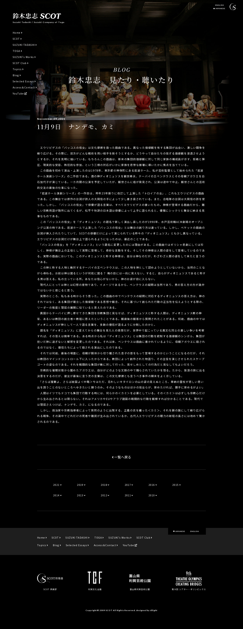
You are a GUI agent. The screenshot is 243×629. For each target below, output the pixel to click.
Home (17, 32)
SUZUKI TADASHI (24, 45)
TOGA (16, 51)
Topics (17, 69)
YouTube (18, 93)
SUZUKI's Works (23, 57)
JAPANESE (220, 8)
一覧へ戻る (121, 457)
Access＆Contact (24, 87)
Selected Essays (23, 81)
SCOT (16, 39)
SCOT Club (20, 63)
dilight (153, 610)
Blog (16, 75)
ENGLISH (219, 5)
